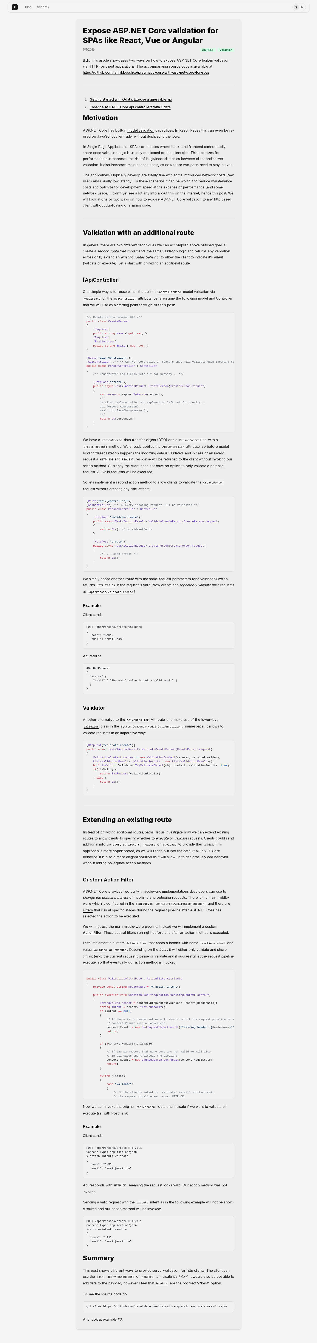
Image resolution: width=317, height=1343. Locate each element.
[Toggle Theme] (299, 7)
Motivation (100, 117)
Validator (94, 708)
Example (92, 605)
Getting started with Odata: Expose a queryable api (131, 99)
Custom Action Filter (108, 880)
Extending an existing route (127, 819)
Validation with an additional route (138, 232)
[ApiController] (101, 280)
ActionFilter (92, 932)
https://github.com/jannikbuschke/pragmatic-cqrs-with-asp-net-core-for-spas (146, 72)
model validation (140, 130)
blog (28, 7)
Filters (88, 910)
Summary (98, 1258)
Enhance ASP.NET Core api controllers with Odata (130, 107)
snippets (43, 7)
